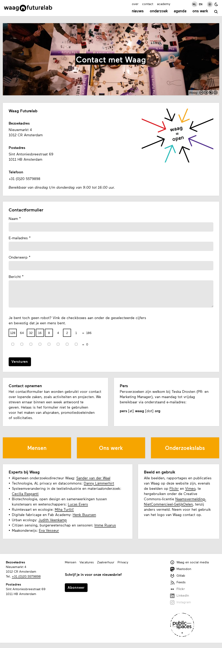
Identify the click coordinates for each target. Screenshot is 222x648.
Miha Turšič (64, 509)
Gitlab (177, 575)
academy (163, 4)
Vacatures (87, 562)
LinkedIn (179, 595)
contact (147, 4)
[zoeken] (216, 12)
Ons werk (200, 11)
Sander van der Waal (93, 478)
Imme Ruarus (105, 525)
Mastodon (180, 569)
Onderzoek (159, 11)
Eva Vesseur (49, 530)
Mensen (70, 562)
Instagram (180, 602)
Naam (13, 218)
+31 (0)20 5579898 (26, 576)
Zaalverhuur (105, 562)
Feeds (178, 582)
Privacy (123, 562)
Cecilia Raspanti (25, 493)
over (135, 4)
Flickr (174, 488)
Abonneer (76, 587)
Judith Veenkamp (52, 520)
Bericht (15, 276)
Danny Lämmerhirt (99, 483)
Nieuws (138, 11)
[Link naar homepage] (28, 8)
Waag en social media (189, 562)
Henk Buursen (84, 514)
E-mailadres (18, 238)
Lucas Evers (78, 504)
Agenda (180, 11)
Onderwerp (18, 257)
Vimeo (190, 488)
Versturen (19, 361)
